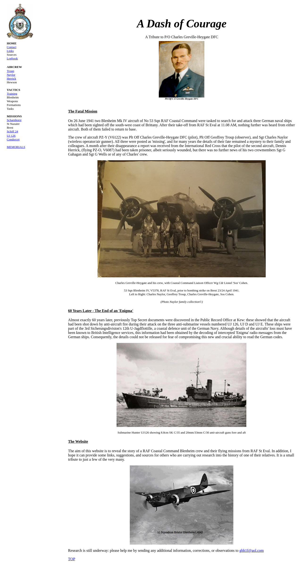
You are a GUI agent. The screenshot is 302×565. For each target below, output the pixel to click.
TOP (71, 559)
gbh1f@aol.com (251, 550)
